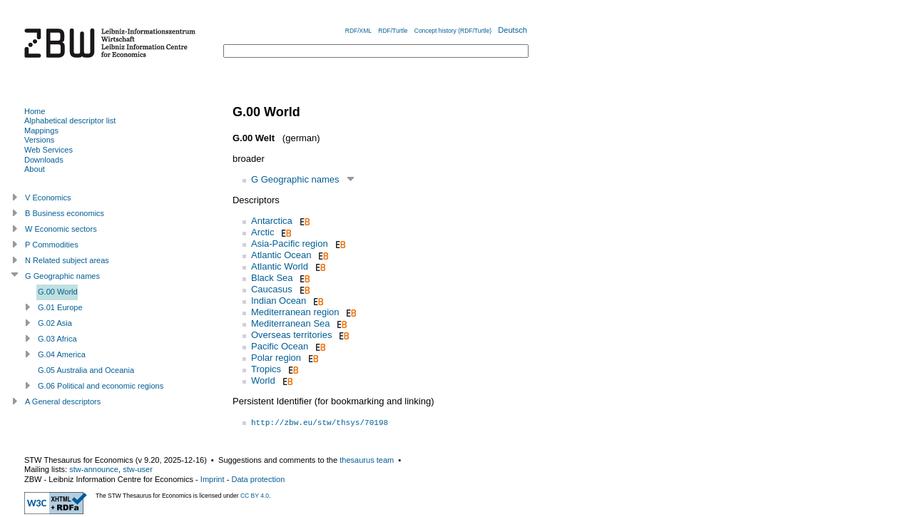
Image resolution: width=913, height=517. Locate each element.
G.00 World (58, 291)
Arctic (263, 232)
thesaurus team (367, 460)
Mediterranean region (295, 312)
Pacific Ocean (279, 346)
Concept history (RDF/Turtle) (452, 30)
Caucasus (271, 289)
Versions (39, 139)
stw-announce (93, 469)
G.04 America (62, 354)
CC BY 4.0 (254, 495)
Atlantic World (279, 266)
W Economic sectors (61, 229)
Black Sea (272, 277)
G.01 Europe (60, 307)
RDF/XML (358, 30)
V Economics (48, 197)
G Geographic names (295, 179)
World (263, 380)
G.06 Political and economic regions (100, 386)
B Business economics (64, 213)
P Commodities (51, 244)
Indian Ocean (278, 300)
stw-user (138, 469)
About (34, 169)
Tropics (266, 369)
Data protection (258, 479)
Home (34, 111)
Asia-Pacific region (289, 243)
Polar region (276, 357)
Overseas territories (291, 334)
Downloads (43, 159)
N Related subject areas (67, 260)
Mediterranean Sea (290, 323)
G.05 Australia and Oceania (86, 370)
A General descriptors (63, 401)
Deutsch (512, 30)
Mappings (41, 130)
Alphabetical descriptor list (70, 120)
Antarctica (271, 220)
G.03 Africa (57, 338)
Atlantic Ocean (281, 255)
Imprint (212, 479)
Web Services (48, 149)
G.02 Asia (55, 323)
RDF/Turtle (392, 30)
